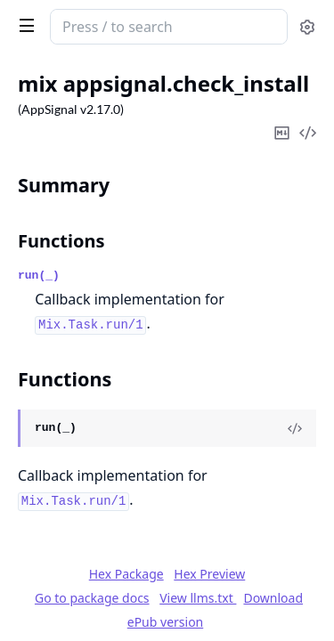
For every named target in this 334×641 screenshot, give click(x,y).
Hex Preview (209, 573)
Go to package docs (92, 598)
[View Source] (295, 428)
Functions (61, 241)
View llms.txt (197, 597)
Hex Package (126, 573)
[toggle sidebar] (23, 25)
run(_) (39, 275)
